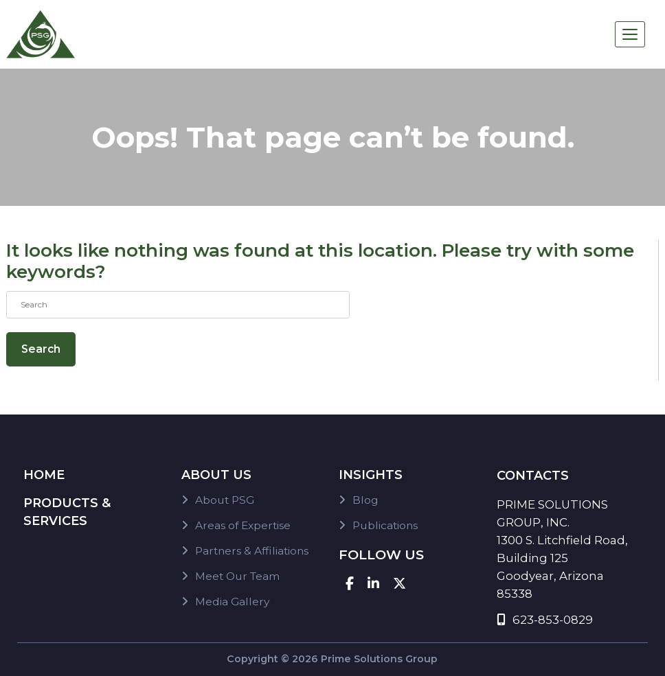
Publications (385, 525)
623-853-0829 (545, 620)
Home (44, 474)
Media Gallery (232, 601)
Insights (371, 474)
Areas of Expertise (243, 525)
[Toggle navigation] (630, 34)
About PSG (224, 499)
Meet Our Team (237, 576)
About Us (216, 474)
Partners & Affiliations (251, 550)
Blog (365, 499)
